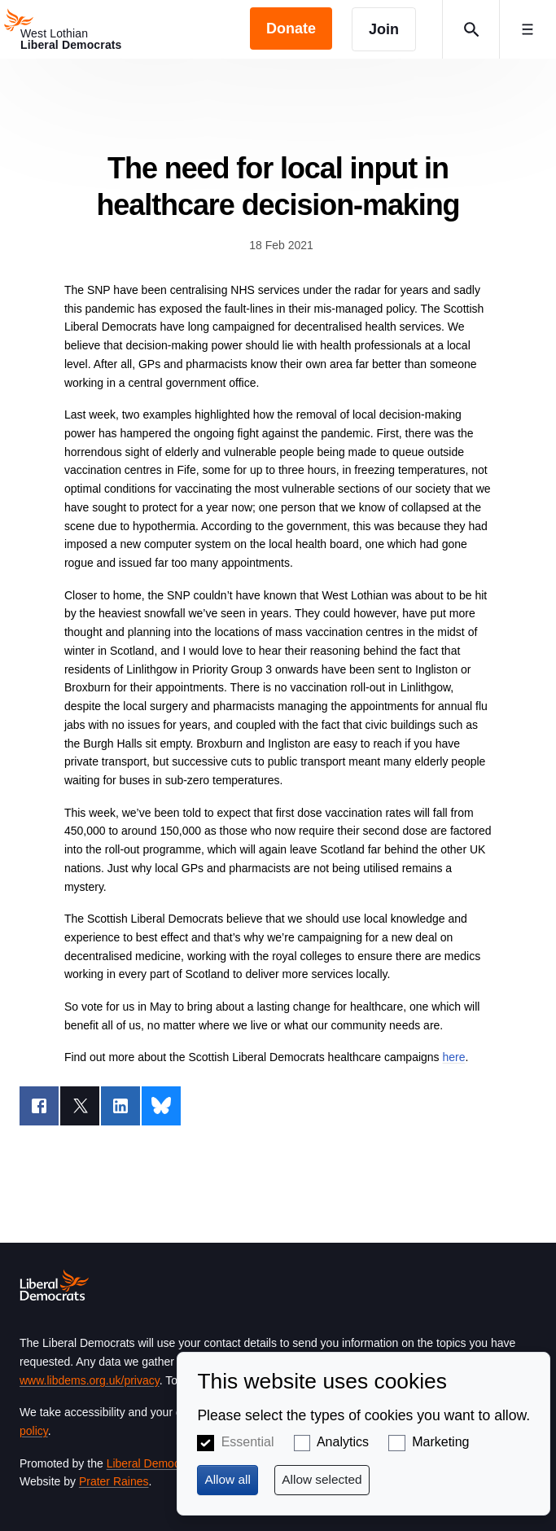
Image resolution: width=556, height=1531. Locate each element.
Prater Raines (114, 1481)
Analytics (343, 1442)
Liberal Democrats (153, 1463)
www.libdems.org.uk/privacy (90, 1380)
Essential (247, 1442)
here (453, 1057)
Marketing (440, 1442)
